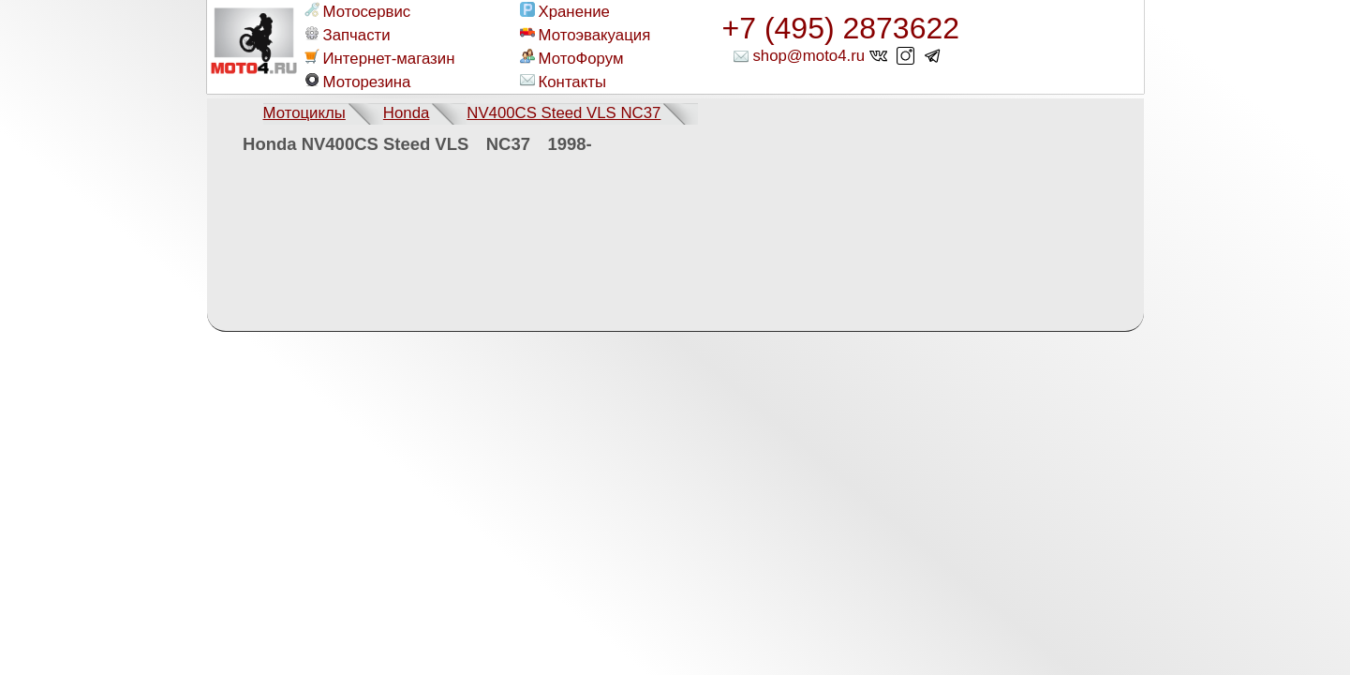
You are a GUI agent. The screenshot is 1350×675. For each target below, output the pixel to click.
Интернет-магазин (379, 58)
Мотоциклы (304, 113)
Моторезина (357, 81)
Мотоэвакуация (585, 34)
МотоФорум (572, 58)
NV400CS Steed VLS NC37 (563, 113)
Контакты (563, 81)
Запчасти (347, 34)
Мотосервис (357, 11)
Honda (406, 113)
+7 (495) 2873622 (841, 28)
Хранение (565, 11)
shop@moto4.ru (808, 56)
